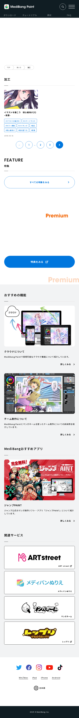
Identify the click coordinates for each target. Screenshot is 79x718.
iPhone (44, 678)
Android (56, 678)
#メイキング (23, 125)
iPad (34, 678)
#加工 (33, 125)
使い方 (19, 67)
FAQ (69, 15)
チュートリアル (29, 15)
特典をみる (39, 262)
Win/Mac (23, 678)
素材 (49, 15)
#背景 (33, 130)
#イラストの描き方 (13, 121)
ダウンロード (10, 15)
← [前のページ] (19, 144)
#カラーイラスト (29, 121)
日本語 (39, 688)
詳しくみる (67, 364)
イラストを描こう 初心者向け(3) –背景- (20, 114)
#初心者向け (10, 130)
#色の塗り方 (23, 130)
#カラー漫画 (10, 125)
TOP (8, 67)
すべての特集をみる (39, 182)
